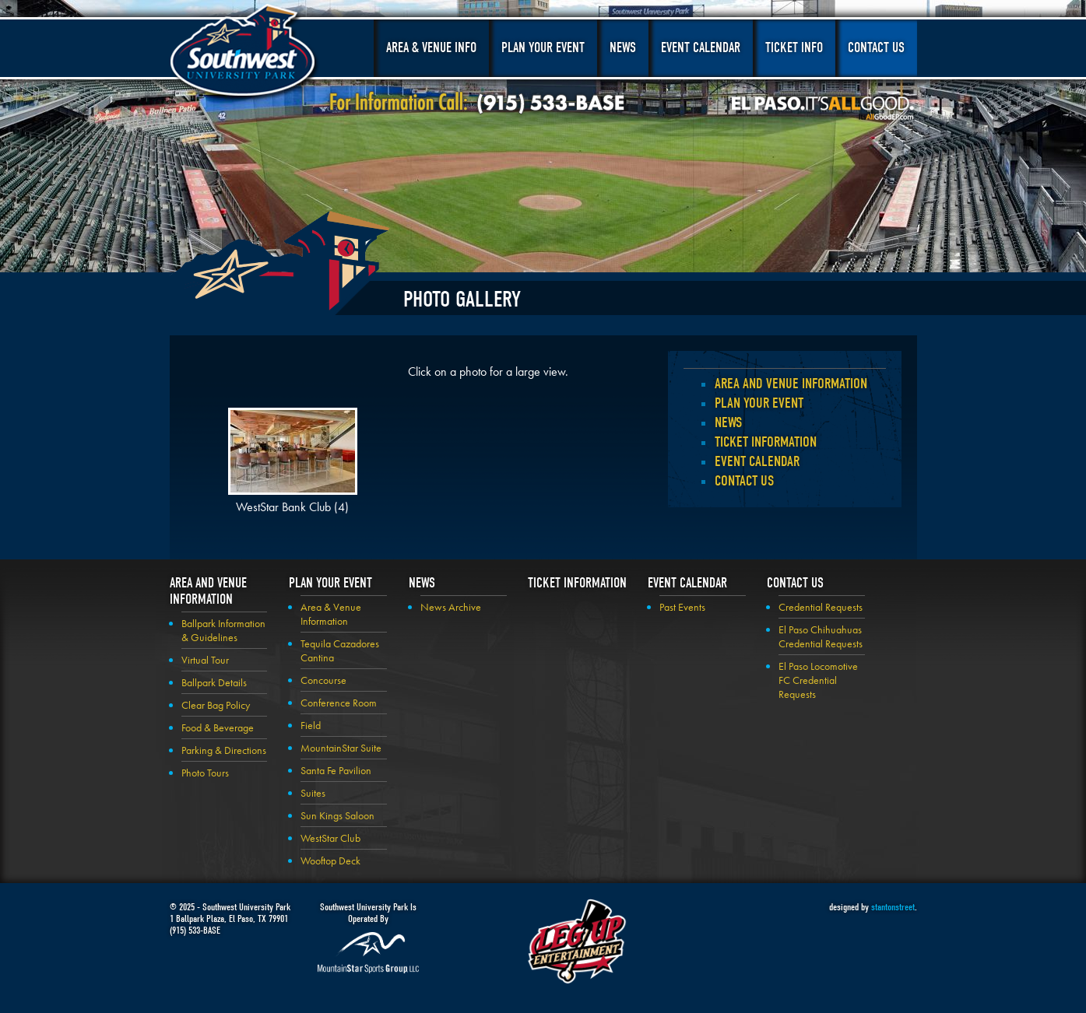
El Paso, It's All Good (823, 108)
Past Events (682, 607)
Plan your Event (759, 403)
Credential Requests (820, 607)
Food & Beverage (217, 727)
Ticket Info (794, 48)
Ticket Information (766, 441)
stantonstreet (893, 907)
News (623, 48)
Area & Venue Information (330, 614)
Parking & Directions (223, 750)
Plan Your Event (543, 48)
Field (310, 725)
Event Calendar (700, 48)
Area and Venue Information (791, 383)
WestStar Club (330, 838)
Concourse (323, 680)
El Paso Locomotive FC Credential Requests (818, 680)
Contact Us (876, 48)
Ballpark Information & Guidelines (223, 630)
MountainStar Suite (340, 748)
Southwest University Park (245, 53)
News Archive (450, 607)
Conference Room (338, 703)
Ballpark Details (214, 682)
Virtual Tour (205, 660)
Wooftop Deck (330, 861)
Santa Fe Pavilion (335, 770)
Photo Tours (205, 773)
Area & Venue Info (431, 48)
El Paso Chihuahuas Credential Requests (820, 636)
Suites (312, 793)
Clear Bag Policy (215, 705)
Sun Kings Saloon (337, 815)
